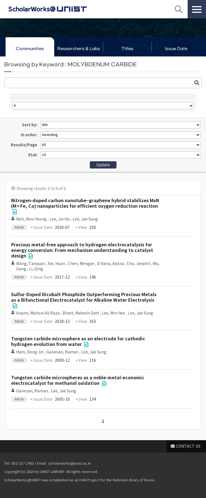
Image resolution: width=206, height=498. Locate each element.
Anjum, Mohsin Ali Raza (38, 313)
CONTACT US (188, 446)
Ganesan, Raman (62, 352)
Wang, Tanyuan (30, 263)
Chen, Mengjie (81, 263)
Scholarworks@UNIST (47, 9)
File (14, 211)
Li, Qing (36, 268)
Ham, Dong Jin (30, 352)
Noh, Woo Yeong (31, 219)
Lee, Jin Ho (59, 219)
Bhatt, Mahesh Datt (81, 313)
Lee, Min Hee (113, 313)
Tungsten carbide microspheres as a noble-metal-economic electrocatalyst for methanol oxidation (77, 380)
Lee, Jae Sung (85, 219)
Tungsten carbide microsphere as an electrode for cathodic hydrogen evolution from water (78, 341)
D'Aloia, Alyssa (110, 263)
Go (197, 82)
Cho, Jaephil (138, 263)
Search (178, 9)
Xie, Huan (56, 263)
